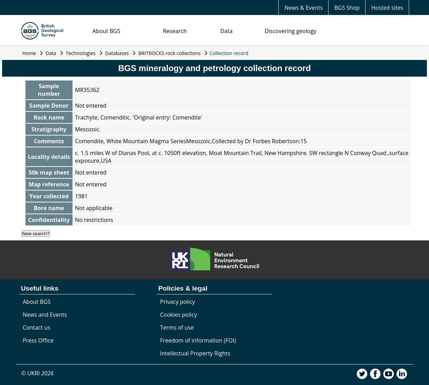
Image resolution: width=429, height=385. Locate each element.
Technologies (81, 53)
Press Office (38, 340)
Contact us (36, 327)
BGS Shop (347, 7)
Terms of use (177, 327)
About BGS (106, 31)
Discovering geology (290, 31)
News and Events (45, 314)
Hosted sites (387, 7)
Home (29, 53)
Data (226, 31)
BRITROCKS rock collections (169, 53)
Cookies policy (178, 314)
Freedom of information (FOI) (198, 340)
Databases (117, 53)
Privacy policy (177, 302)
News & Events (303, 7)
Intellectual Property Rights (195, 353)
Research (175, 31)
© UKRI (37, 373)
